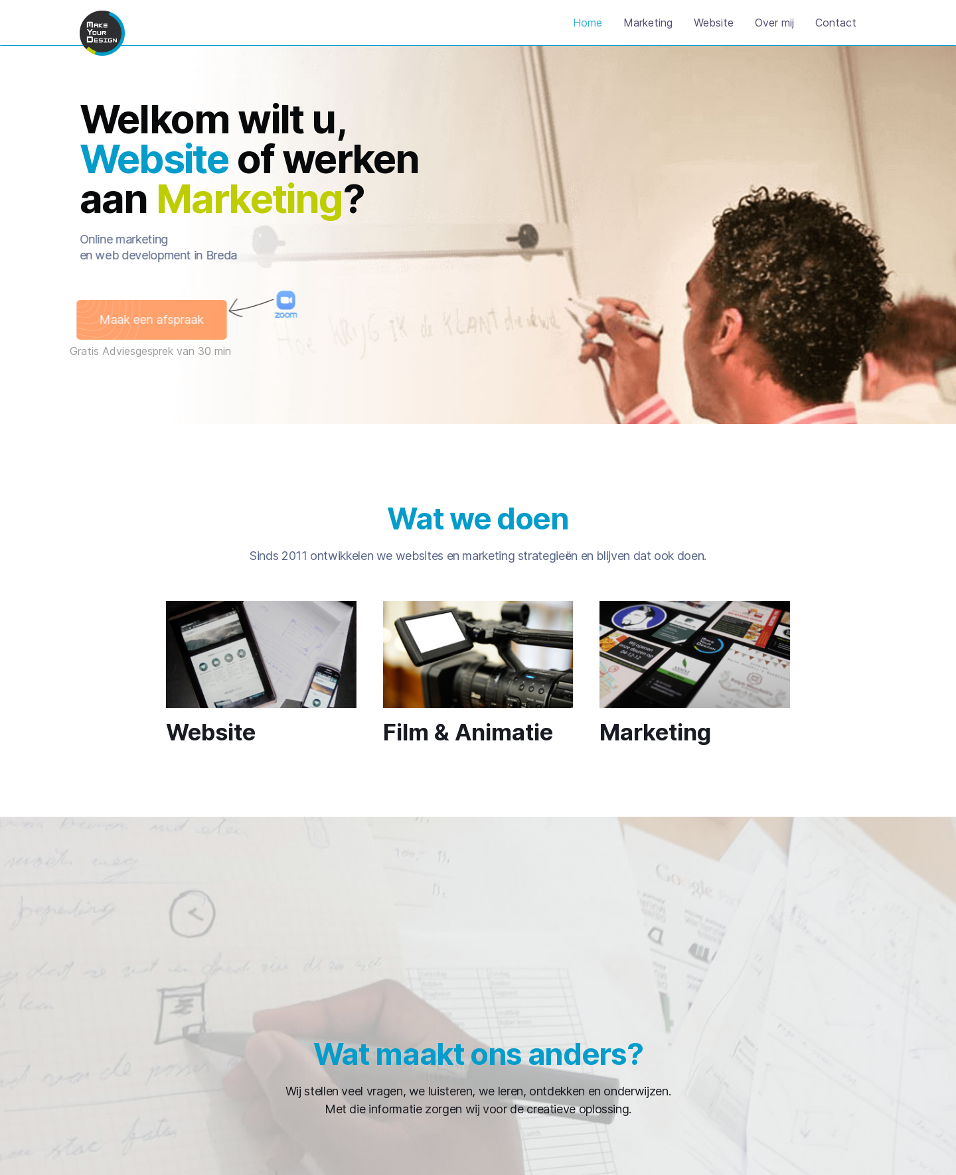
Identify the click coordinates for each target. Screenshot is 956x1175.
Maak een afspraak (142, 319)
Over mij (774, 22)
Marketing (648, 22)
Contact (835, 22)
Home (587, 22)
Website (714, 22)
